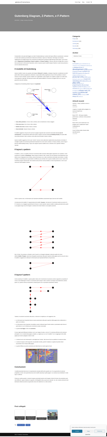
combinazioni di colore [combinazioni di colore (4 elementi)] (85, 65)
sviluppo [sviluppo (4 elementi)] (76, 90)
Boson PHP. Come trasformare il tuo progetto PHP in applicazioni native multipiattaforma (81, 125)
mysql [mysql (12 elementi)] (87, 79)
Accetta (77, 431)
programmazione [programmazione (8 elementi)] (78, 85)
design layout (21, 425)
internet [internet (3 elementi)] (84, 75)
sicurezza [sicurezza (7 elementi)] (76, 88)
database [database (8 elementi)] (77, 67)
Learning (26, 20)
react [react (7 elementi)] (81, 87)
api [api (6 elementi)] (76, 63)
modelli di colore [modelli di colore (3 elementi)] (80, 79)
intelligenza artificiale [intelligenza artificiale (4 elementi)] (77, 75)
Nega (88, 431)
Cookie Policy (87, 434)
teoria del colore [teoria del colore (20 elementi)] (80, 94)
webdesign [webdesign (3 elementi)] (80, 96)
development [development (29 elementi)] (80, 69)
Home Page (77, 2)
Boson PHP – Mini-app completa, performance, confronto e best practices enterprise (82, 117)
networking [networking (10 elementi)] (77, 81)
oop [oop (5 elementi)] (89, 81)
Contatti (88, 2)
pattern (28, 425)
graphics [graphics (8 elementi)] (86, 71)
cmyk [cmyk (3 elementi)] (78, 65)
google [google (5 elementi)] (81, 71)
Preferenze (99, 431)
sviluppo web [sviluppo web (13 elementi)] (84, 91)
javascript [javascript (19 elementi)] (78, 77)
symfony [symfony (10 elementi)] (76, 93)
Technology (30, 20)
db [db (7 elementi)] (82, 67)
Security (74, 46)
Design (22, 20)
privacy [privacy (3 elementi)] (82, 83)
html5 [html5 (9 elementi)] (75, 73)
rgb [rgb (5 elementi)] (85, 87)
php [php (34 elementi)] (76, 83)
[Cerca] (91, 2)
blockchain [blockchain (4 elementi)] (85, 63)
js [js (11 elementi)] (85, 77)
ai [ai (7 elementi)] (74, 63)
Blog (83, 2)
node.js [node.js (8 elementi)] (85, 81)
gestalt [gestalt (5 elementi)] (76, 71)
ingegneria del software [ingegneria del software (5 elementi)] (83, 73)
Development (76, 41)
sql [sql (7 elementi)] (85, 88)
